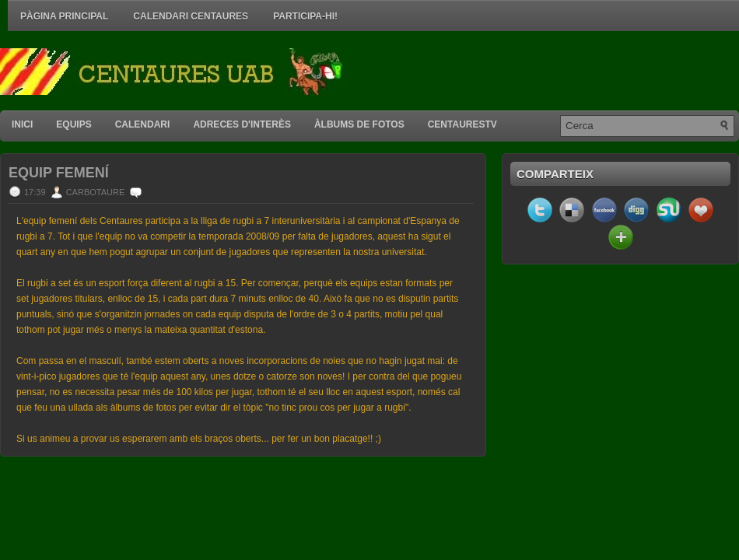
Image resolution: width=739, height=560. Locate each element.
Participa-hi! (305, 16)
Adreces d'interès (242, 124)
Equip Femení (59, 173)
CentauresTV (462, 124)
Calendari (142, 124)
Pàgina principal (64, 16)
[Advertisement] (557, 71)
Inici (22, 124)
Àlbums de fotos (359, 124)
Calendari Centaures (190, 16)
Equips (73, 124)
